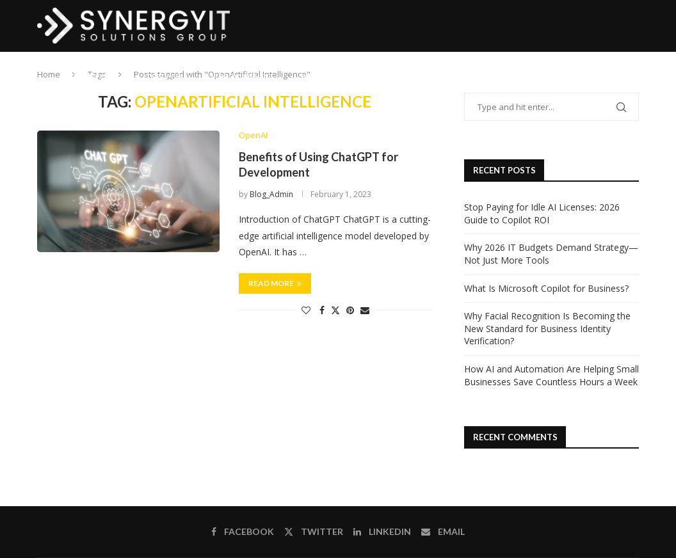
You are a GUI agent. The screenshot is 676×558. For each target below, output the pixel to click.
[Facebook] (566, 76)
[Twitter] (579, 76)
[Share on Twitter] (335, 310)
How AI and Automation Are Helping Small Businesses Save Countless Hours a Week (551, 375)
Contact (489, 76)
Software (424, 76)
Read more (275, 283)
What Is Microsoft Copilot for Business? (546, 288)
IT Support (95, 76)
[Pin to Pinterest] (350, 310)
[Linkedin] (592, 76)
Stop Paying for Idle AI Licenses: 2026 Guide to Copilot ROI (542, 213)
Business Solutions (339, 76)
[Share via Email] (364, 310)
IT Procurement (242, 76)
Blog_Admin (271, 194)
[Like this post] (306, 310)
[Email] (605, 76)
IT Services (163, 76)
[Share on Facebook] (322, 310)
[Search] (632, 76)
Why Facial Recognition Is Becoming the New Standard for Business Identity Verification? (547, 328)
